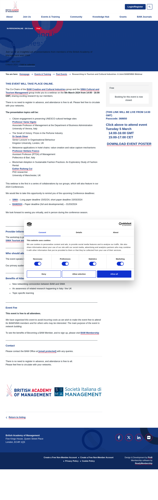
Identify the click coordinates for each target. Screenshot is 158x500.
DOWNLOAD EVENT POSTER (129, 144)
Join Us (27, 17)
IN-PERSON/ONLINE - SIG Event (20, 28)
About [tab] (115, 232)
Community (76, 17)
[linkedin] (138, 437)
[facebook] (119, 437)
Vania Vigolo (29, 122)
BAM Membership (89, 333)
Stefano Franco (31, 151)
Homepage (24, 74)
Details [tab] (79, 232)
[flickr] (148, 437)
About (9, 17)
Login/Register (135, 7)
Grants (123, 17)
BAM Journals (144, 17)
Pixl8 (150, 457)
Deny (44, 274)
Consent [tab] (42, 232)
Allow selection (79, 274)
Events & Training (50, 17)
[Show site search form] (149, 6)
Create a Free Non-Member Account (60, 457)
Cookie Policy (88, 461)
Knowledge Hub (101, 17)
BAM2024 (17, 204)
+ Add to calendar (27, 65)
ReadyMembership (143, 463)
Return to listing (17, 417)
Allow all (114, 274)
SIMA (15, 199)
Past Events (61, 74)
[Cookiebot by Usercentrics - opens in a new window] (120, 224)
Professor (17, 122)
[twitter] (129, 437)
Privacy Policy (72, 461)
